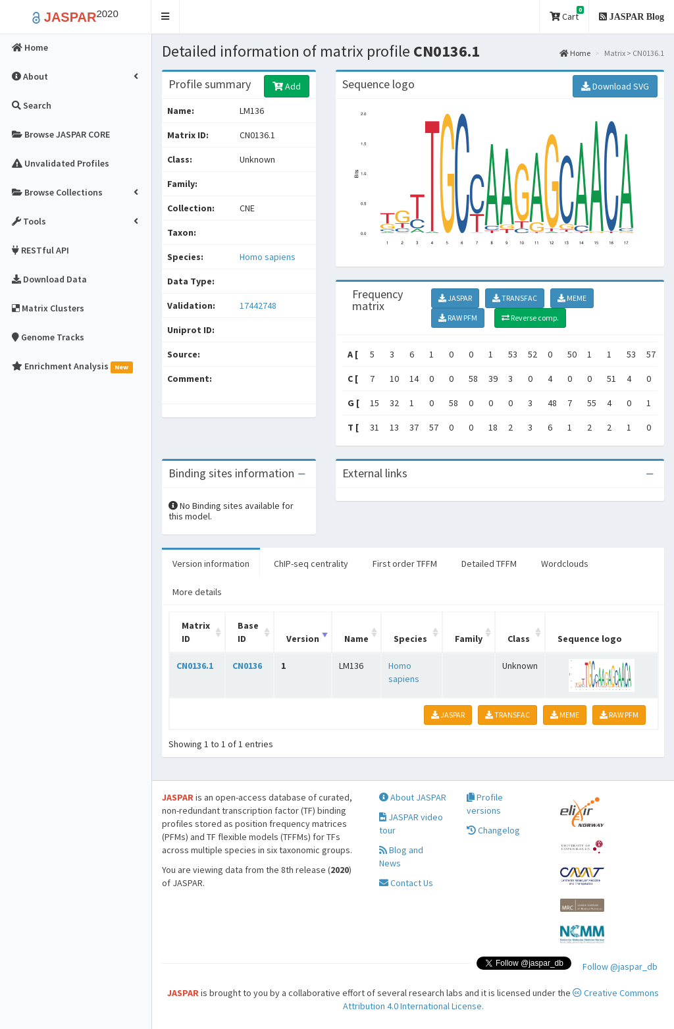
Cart (567, 14)
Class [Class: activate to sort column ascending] (518, 639)
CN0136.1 (194, 666)
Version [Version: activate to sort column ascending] (302, 639)
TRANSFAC (514, 298)
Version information (210, 563)
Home (574, 53)
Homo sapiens (268, 257)
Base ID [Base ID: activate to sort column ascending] (248, 632)
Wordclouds (564, 563)
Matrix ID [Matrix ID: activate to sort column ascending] (196, 632)
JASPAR (455, 298)
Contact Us (406, 883)
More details (197, 592)
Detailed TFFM (489, 563)
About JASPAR (412, 797)
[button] (165, 17)
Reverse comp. (530, 318)
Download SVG (615, 86)
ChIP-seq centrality (311, 563)
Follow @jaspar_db (620, 966)
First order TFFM (405, 563)
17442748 (258, 305)
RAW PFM (457, 318)
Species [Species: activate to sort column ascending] (410, 639)
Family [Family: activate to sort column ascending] (468, 639)
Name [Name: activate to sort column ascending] (356, 639)
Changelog (493, 830)
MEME (571, 298)
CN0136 (247, 666)
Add (286, 86)
